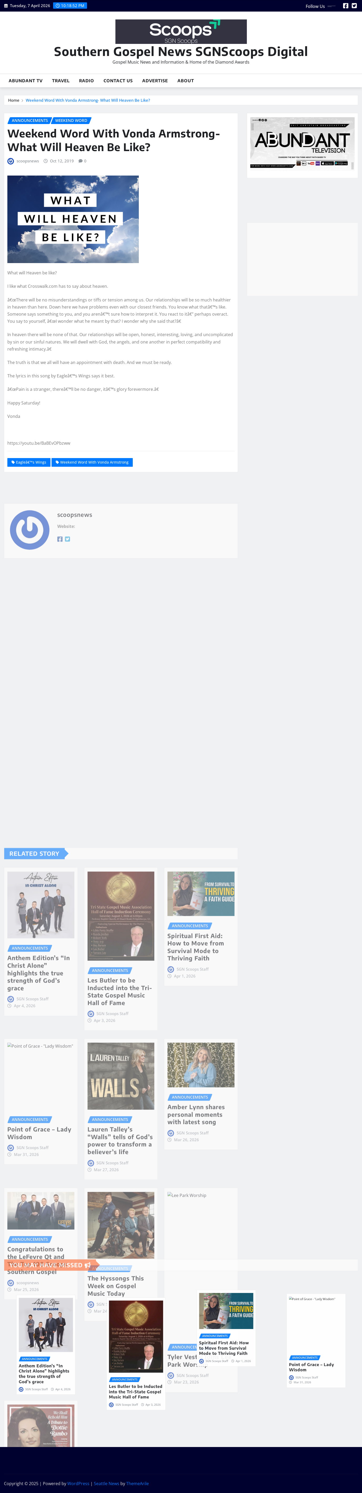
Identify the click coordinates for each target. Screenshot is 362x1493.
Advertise (155, 80)
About (185, 80)
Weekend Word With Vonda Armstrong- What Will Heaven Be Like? (88, 100)
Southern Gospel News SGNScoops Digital (181, 51)
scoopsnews (28, 160)
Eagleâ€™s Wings (31, 462)
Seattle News (106, 1483)
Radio (86, 80)
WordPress (78, 1483)
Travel (61, 80)
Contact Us (118, 80)
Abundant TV (26, 80)
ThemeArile (137, 1483)
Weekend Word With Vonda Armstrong (94, 462)
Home (13, 100)
